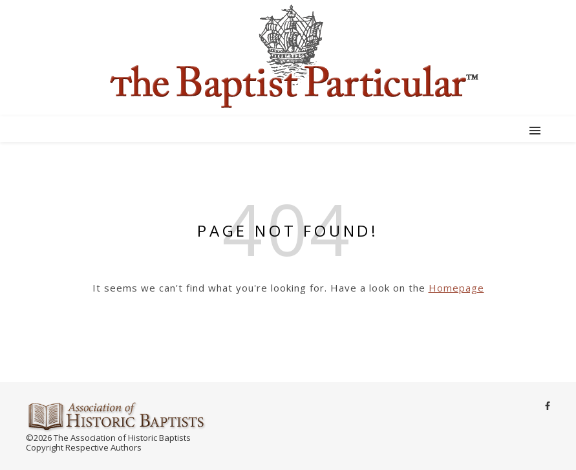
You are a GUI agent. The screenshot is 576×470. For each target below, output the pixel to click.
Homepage (456, 287)
